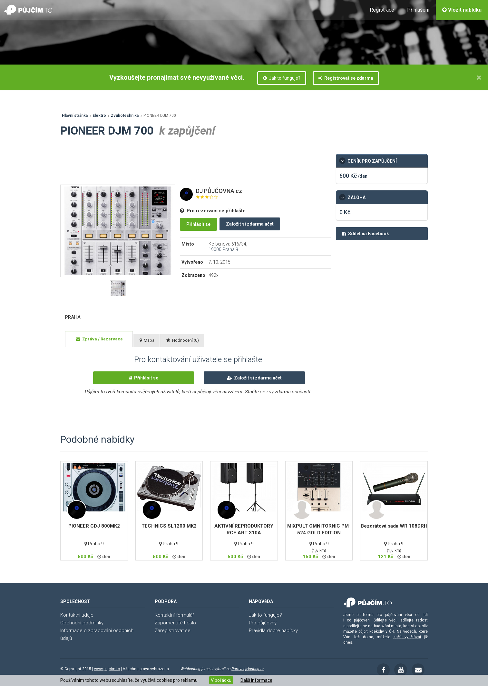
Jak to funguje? (281, 78)
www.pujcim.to (107, 669)
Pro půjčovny (263, 623)
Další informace (256, 680)
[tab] (99, 339)
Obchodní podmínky (81, 623)
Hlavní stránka (75, 115)
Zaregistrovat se (172, 630)
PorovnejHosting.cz (247, 669)
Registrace (382, 10)
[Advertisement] (177, 168)
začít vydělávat (407, 637)
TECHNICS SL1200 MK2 (169, 526)
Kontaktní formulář (174, 615)
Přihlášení (418, 10)
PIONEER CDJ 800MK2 (94, 526)
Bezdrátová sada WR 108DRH (394, 526)
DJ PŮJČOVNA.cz (219, 190)
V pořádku (221, 680)
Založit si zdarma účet (250, 224)
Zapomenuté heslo (175, 623)
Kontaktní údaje (76, 615)
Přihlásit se (198, 224)
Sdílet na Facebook (365, 233)
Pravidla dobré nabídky (273, 630)
